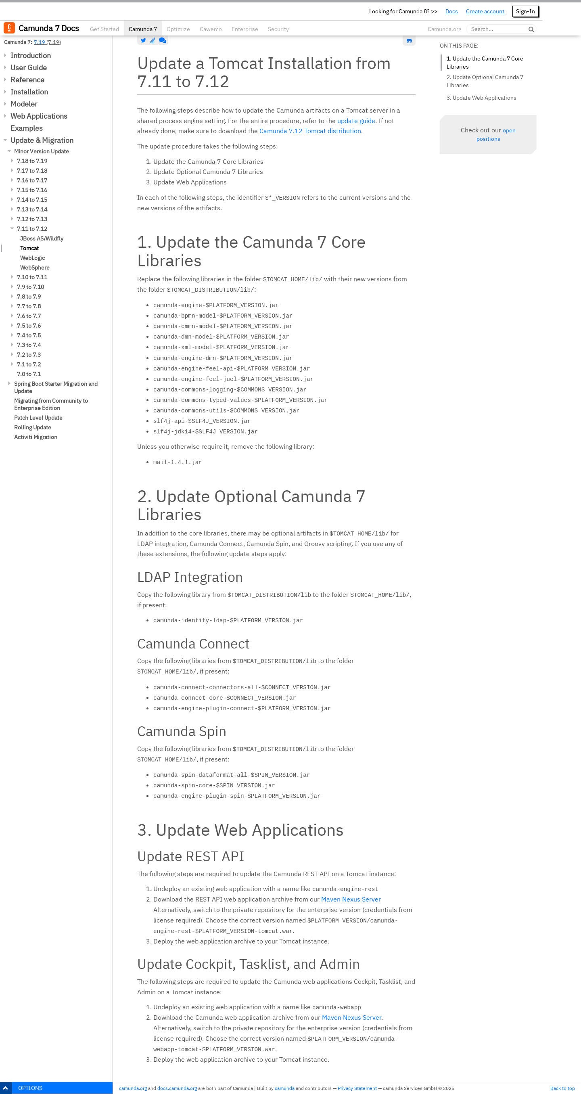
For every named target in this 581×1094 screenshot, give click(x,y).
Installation (29, 91)
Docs (451, 11)
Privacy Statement (357, 1088)
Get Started (104, 29)
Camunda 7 (143, 29)
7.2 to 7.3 (29, 354)
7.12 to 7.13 (32, 219)
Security (278, 29)
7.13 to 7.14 (32, 209)
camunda (285, 1088)
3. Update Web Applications (481, 97)
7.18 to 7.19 (32, 161)
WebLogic (32, 257)
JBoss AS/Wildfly (41, 238)
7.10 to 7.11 (32, 277)
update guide (356, 121)
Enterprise (245, 29)
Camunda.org (444, 29)
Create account (485, 11)
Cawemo (211, 29)
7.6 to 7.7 (29, 316)
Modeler (24, 104)
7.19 (39, 42)
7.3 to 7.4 (29, 345)
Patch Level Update (38, 417)
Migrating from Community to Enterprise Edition (51, 404)
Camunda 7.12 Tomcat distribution (310, 131)
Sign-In (525, 11)
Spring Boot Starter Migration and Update (56, 387)
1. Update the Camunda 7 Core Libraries (485, 62)
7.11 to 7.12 (32, 228)
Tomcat (29, 248)
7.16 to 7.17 (32, 180)
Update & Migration (41, 140)
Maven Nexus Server (351, 899)
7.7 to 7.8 (29, 306)
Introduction (30, 55)
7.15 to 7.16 (32, 190)
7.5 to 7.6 (29, 325)
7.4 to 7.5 (29, 335)
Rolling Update (32, 427)
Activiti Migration (35, 437)
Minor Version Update (41, 151)
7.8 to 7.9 (29, 296)
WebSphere (35, 267)
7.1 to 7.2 (29, 364)
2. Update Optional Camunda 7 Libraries (485, 81)
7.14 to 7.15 (32, 199)
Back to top (562, 1088)
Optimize (178, 29)
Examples (26, 128)
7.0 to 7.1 (29, 374)
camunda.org (133, 1088)
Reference (27, 79)
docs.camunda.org (177, 1088)
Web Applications (38, 116)
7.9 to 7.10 (30, 287)
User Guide (28, 67)
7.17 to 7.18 (32, 170)
